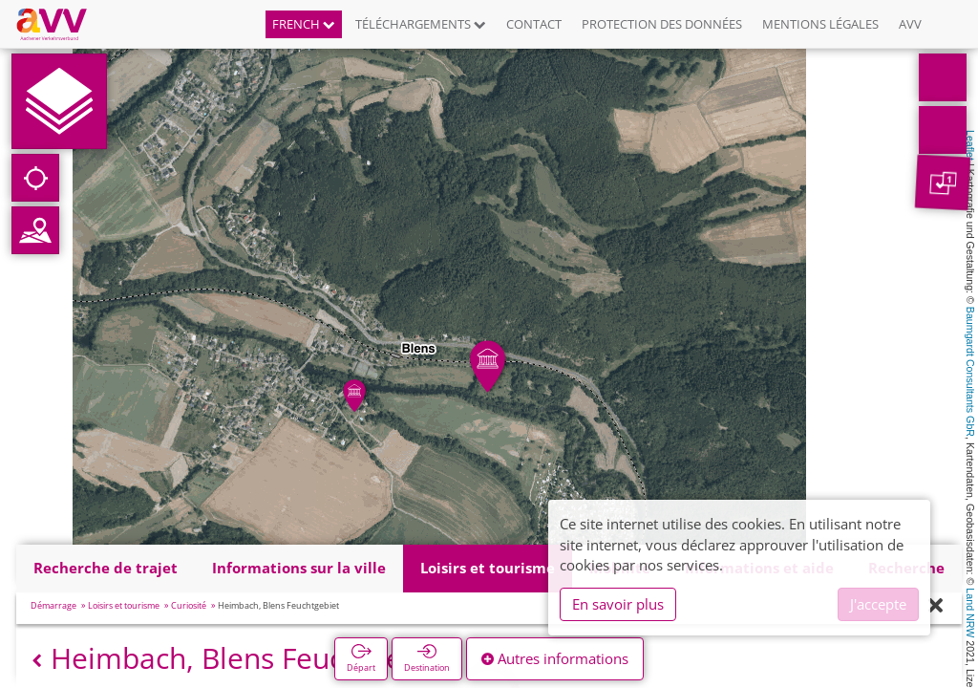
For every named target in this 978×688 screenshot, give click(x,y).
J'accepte (878, 603)
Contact (534, 23)
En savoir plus (618, 603)
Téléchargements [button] (420, 23)
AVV (910, 23)
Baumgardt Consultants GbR (970, 372)
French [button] (303, 23)
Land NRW (970, 612)
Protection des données (662, 23)
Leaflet (970, 145)
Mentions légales (820, 23)
